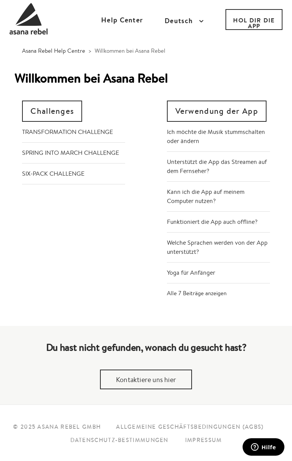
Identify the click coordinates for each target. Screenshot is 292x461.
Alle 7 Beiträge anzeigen (197, 293)
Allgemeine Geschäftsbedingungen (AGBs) (189, 427)
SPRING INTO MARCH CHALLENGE (70, 153)
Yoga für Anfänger (191, 273)
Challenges (52, 110)
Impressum (203, 440)
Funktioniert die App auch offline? (212, 222)
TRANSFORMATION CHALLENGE (67, 132)
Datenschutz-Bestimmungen (119, 440)
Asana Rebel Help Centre (53, 50)
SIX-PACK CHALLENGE (53, 174)
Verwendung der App (216, 110)
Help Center (122, 20)
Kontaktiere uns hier (146, 379)
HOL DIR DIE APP (254, 23)
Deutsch (180, 21)
